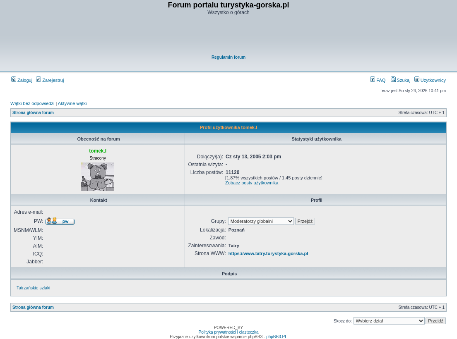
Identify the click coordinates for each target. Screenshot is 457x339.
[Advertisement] (229, 35)
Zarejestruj (50, 80)
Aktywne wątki (72, 103)
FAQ (377, 80)
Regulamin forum (228, 57)
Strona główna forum (33, 112)
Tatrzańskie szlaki (33, 288)
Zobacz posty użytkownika (251, 182)
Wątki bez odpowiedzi (32, 103)
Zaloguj (21, 80)
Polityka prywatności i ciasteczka (228, 332)
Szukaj (401, 80)
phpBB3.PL (276, 336)
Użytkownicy (430, 80)
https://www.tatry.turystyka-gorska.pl (268, 253)
